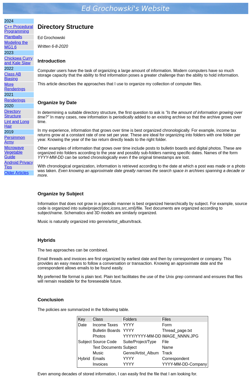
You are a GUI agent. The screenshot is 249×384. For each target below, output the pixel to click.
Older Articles (16, 173)
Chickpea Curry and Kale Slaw (18, 60)
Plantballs (13, 37)
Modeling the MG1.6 (16, 44)
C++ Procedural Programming (18, 29)
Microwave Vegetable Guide (14, 152)
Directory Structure (12, 113)
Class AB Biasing (12, 76)
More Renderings (14, 86)
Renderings (14, 100)
